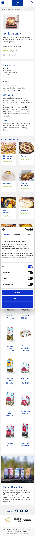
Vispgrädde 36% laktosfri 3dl (25, 381)
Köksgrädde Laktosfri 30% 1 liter (10, 381)
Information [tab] (17, 234)
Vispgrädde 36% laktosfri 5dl (10, 413)
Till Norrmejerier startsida (17, 3)
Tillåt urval (17, 299)
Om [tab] (29, 234)
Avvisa (17, 305)
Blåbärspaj (7, 183)
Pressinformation (12, 534)
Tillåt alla (17, 292)
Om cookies (24, 534)
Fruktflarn (24, 156)
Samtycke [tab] (6, 234)
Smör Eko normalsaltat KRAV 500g (25, 348)
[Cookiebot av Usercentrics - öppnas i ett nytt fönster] (25, 229)
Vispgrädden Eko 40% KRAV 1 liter (10, 348)
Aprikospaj (24, 210)
